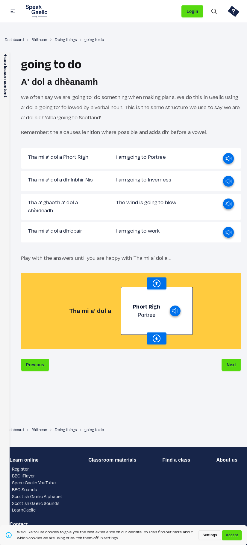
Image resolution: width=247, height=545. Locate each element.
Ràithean (39, 39)
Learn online (24, 459)
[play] (228, 158)
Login (192, 11)
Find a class (176, 459)
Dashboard (14, 39)
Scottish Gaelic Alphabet (37, 497)
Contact (19, 524)
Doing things (66, 39)
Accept (232, 535)
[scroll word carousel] (156, 283)
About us (226, 459)
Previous (35, 364)
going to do (94, 39)
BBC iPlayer (23, 476)
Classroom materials (112, 459)
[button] (13, 11)
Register (20, 469)
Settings (209, 535)
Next (231, 364)
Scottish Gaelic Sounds (35, 503)
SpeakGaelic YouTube (34, 483)
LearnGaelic (24, 510)
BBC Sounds (24, 490)
